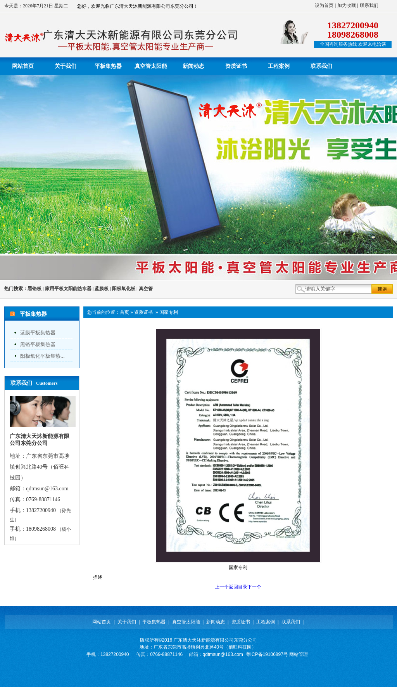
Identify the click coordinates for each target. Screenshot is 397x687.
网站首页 (101, 622)
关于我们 (126, 622)
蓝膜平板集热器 (37, 333)
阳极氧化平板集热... (42, 356)
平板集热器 (154, 622)
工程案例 (265, 622)
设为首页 (324, 5)
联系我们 (369, 5)
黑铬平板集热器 (37, 344)
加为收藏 (346, 5)
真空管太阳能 (186, 622)
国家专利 (168, 312)
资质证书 (143, 312)
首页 (124, 312)
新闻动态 (215, 622)
